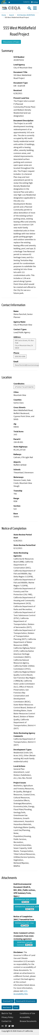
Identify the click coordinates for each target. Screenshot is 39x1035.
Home (4, 15)
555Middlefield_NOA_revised (25, 900)
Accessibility (25, 1017)
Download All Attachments (25, 1001)
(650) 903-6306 (20, 356)
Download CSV (8, 1001)
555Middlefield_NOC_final (24, 924)
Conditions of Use (27, 1013)
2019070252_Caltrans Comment (24, 943)
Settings (34, 2)
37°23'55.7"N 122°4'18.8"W (24, 387)
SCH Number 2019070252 (26, 15)
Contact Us (26, 2)
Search (11, 15)
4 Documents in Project (11, 42)
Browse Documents (28, 1021)
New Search (7, 1007)
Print (16, 1007)
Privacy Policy (7, 1017)
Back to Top (7, 1013)
